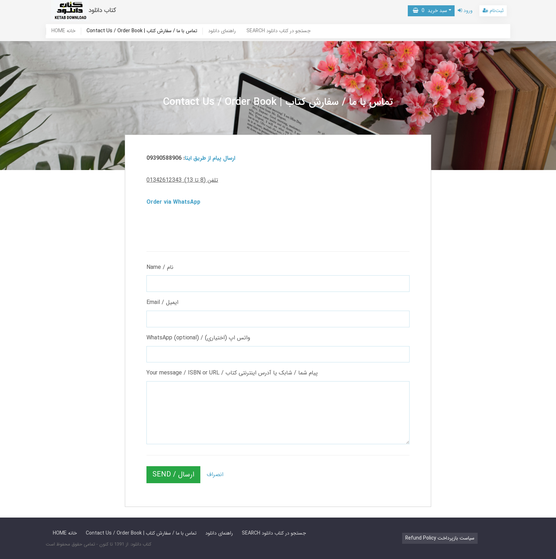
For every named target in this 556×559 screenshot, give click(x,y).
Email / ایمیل (162, 302)
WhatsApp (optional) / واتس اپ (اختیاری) (198, 337)
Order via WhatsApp (173, 202)
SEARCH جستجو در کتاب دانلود (278, 31)
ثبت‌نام (493, 11)
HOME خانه (63, 31)
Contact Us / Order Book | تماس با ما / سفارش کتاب (142, 31)
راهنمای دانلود (222, 31)
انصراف (215, 474)
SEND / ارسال (173, 474)
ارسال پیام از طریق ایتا (210, 158)
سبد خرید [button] (430, 11)
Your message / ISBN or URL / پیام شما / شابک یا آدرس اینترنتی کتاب (232, 372)
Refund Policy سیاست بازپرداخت (439, 538)
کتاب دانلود (102, 10)
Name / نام (159, 267)
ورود (465, 11)
